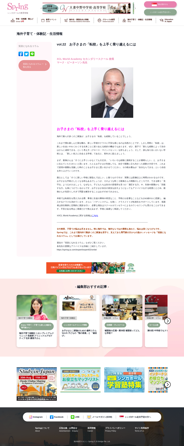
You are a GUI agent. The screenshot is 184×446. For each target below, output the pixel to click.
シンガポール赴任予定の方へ (138, 417)
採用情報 (92, 429)
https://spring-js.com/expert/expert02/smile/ (77, 250)
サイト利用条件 (142, 429)
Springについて (42, 429)
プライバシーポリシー (115, 429)
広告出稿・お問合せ (68, 429)
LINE (77, 417)
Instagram (38, 417)
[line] (32, 54)
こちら (95, 215)
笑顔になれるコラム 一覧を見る (33, 65)
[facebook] (20, 54)
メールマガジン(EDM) (102, 417)
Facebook (59, 417)
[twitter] (26, 54)
